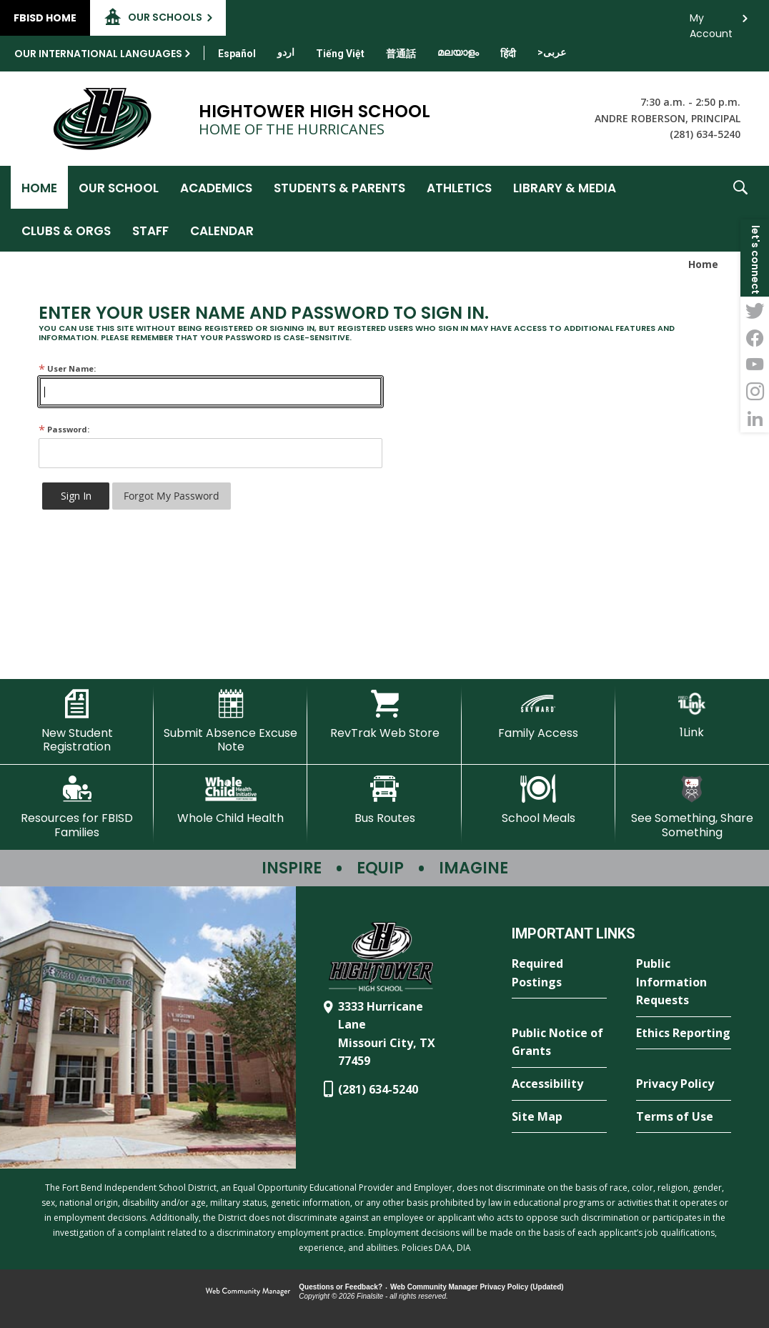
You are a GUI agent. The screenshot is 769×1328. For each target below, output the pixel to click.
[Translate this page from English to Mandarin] (401, 54)
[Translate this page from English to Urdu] (286, 52)
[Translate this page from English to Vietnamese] (340, 54)
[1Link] (692, 714)
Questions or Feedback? (340, 1287)
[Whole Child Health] (230, 800)
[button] (740, 209)
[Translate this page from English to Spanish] (237, 54)
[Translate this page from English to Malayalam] (458, 52)
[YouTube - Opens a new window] (754, 364)
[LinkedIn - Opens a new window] (754, 419)
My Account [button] (711, 22)
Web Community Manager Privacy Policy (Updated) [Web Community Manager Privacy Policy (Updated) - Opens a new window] (477, 1287)
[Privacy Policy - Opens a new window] (683, 1084)
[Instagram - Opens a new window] (754, 392)
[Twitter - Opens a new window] (754, 310)
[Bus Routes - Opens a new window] (384, 800)
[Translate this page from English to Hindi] (508, 54)
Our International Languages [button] (98, 53)
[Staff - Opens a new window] (150, 230)
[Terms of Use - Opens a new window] (683, 1117)
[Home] (39, 187)
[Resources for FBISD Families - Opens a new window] (77, 806)
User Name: (67, 368)
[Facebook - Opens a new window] (754, 337)
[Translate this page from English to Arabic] (551, 52)
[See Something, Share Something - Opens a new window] (692, 806)
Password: (64, 429)
